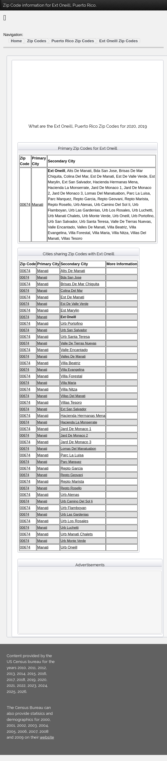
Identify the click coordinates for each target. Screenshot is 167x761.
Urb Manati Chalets (77, 534)
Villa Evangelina (72, 369)
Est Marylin (70, 310)
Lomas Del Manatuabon (78, 448)
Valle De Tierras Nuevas (78, 343)
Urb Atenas (70, 495)
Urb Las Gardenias (75, 514)
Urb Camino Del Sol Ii (77, 501)
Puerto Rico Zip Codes (73, 41)
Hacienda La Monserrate (79, 422)
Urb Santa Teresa (75, 337)
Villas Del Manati (73, 396)
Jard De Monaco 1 (76, 429)
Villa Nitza (69, 389)
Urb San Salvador (74, 330)
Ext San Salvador (73, 409)
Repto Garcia (72, 468)
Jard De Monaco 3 (76, 442)
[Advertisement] (88, 90)
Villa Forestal (71, 376)
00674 (25, 205)
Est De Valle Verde (74, 304)
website (47, 737)
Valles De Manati (73, 356)
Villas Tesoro (71, 402)
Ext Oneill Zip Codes (118, 41)
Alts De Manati (73, 271)
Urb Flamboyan (73, 508)
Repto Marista (72, 481)
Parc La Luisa (72, 455)
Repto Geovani (72, 475)
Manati (37, 205)
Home (16, 41)
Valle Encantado (74, 350)
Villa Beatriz (70, 363)
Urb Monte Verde (73, 541)
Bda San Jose (71, 277)
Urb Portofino (72, 323)
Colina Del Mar (72, 290)
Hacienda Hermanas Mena (83, 416)
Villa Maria (68, 383)
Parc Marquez (71, 462)
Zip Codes (36, 41)
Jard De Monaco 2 (74, 435)
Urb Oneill (69, 547)
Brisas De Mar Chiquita (80, 284)
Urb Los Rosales (74, 521)
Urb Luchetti (69, 527)
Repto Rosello (71, 488)
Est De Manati (72, 297)
